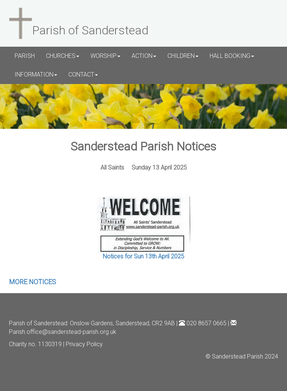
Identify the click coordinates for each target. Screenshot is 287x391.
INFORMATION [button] (36, 74)
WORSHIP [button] (105, 55)
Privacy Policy (84, 344)
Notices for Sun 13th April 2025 (143, 256)
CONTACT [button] (83, 74)
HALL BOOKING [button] (232, 55)
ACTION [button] (144, 55)
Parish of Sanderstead (38, 323)
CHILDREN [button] (182, 55)
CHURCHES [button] (62, 55)
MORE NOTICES (32, 282)
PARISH (25, 55)
